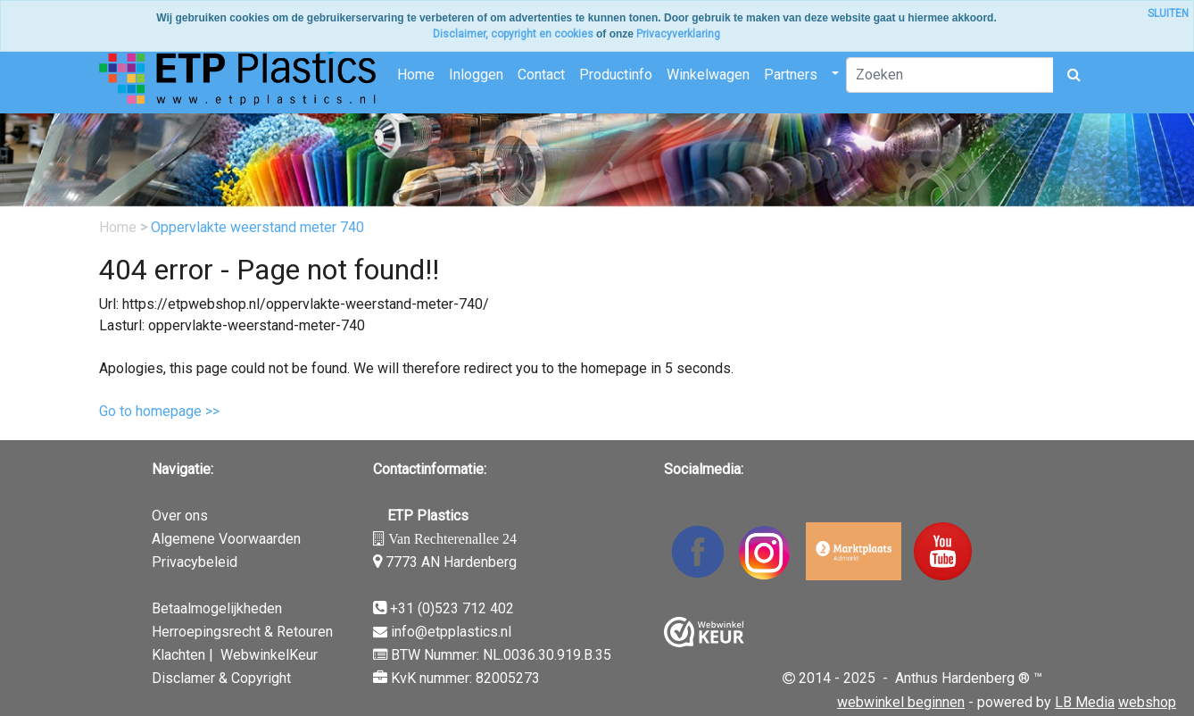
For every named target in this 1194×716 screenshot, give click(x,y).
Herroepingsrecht (206, 631)
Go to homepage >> (159, 411)
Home (416, 74)
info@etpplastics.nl (451, 631)
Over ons (180, 515)
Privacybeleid (194, 562)
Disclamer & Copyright (221, 678)
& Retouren (297, 631)
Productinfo (615, 74)
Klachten (178, 654)
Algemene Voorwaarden (226, 538)
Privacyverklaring (678, 34)
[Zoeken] (950, 75)
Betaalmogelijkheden (217, 608)
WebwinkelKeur (269, 654)
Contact (541, 74)
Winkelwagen (708, 74)
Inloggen (476, 74)
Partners (790, 74)
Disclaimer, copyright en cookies (513, 34)
